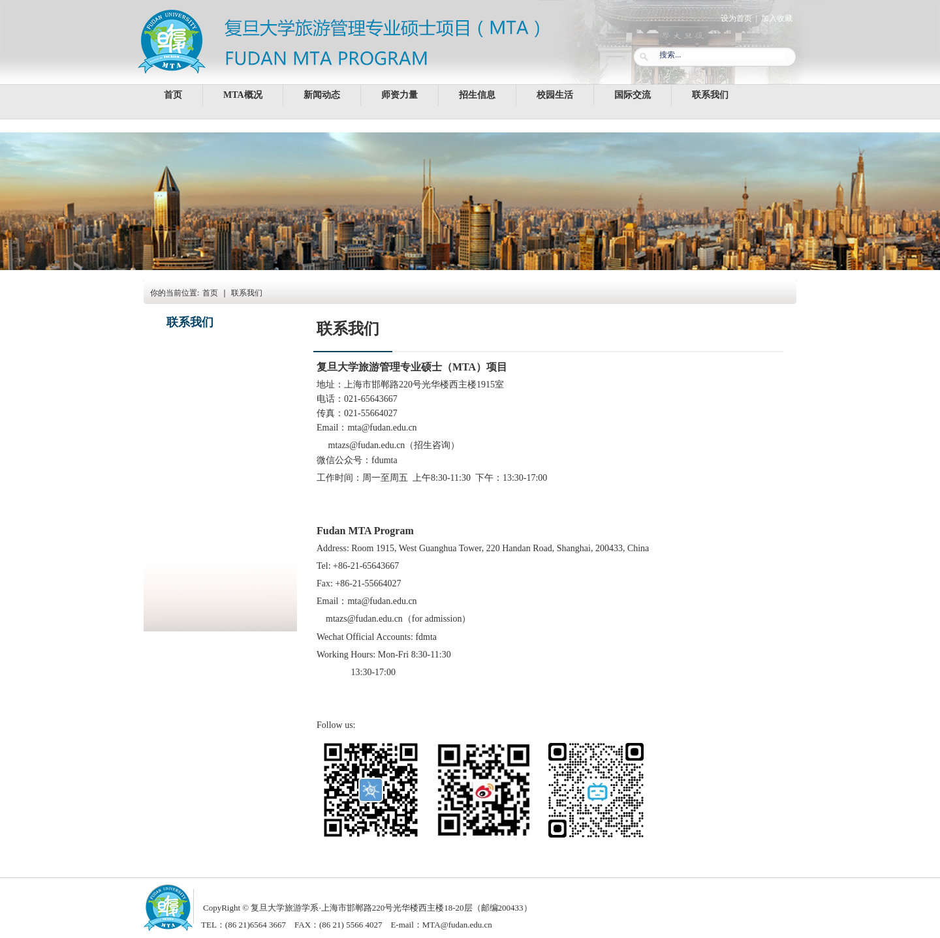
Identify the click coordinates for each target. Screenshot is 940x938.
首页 (210, 292)
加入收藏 (776, 18)
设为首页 (736, 18)
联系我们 (246, 292)
